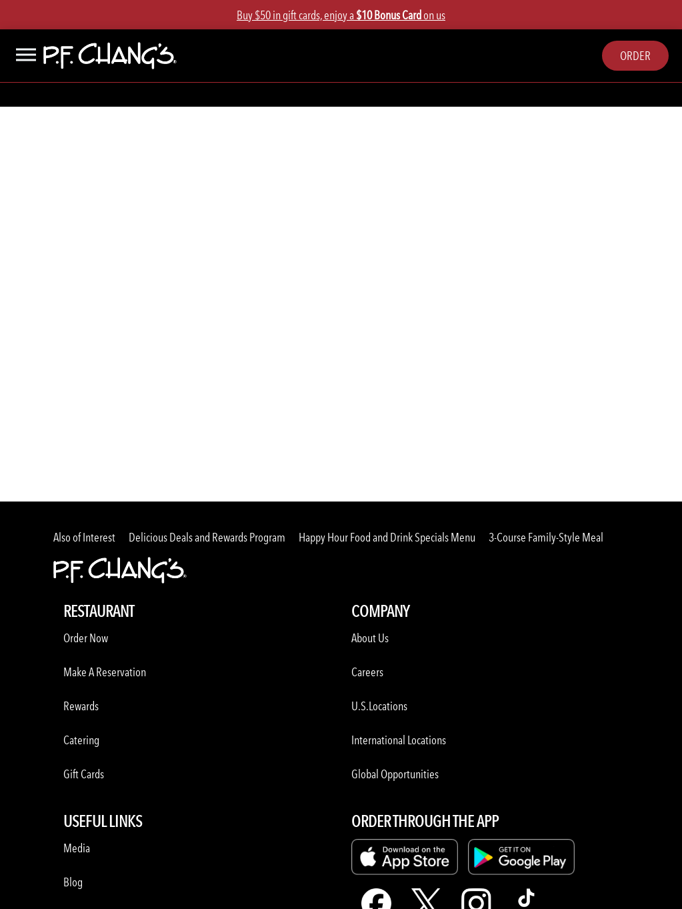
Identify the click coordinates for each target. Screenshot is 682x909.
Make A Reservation (104, 672)
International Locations (398, 740)
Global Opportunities (395, 774)
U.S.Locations (379, 706)
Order (635, 56)
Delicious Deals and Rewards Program (207, 537)
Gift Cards (83, 774)
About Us (370, 638)
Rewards (81, 706)
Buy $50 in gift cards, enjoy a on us (341, 15)
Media (76, 848)
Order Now (85, 638)
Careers (367, 672)
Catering (81, 740)
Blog (73, 882)
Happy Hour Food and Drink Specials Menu (387, 537)
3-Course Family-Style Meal (546, 537)
